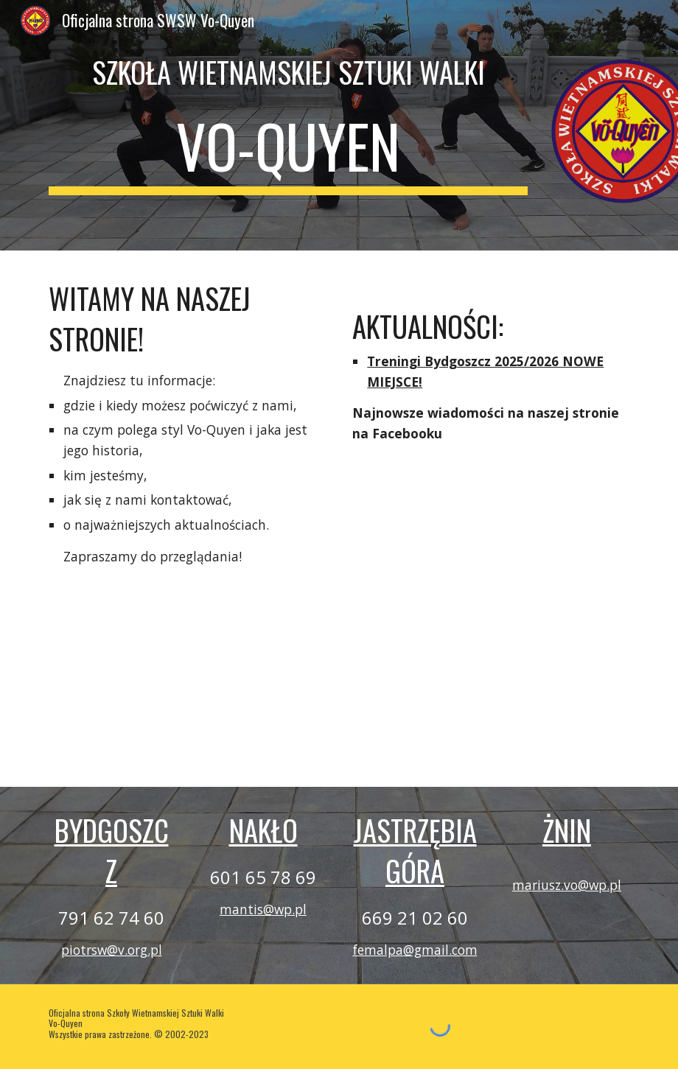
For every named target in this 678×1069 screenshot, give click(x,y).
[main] (288, 72)
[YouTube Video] (187, 667)
